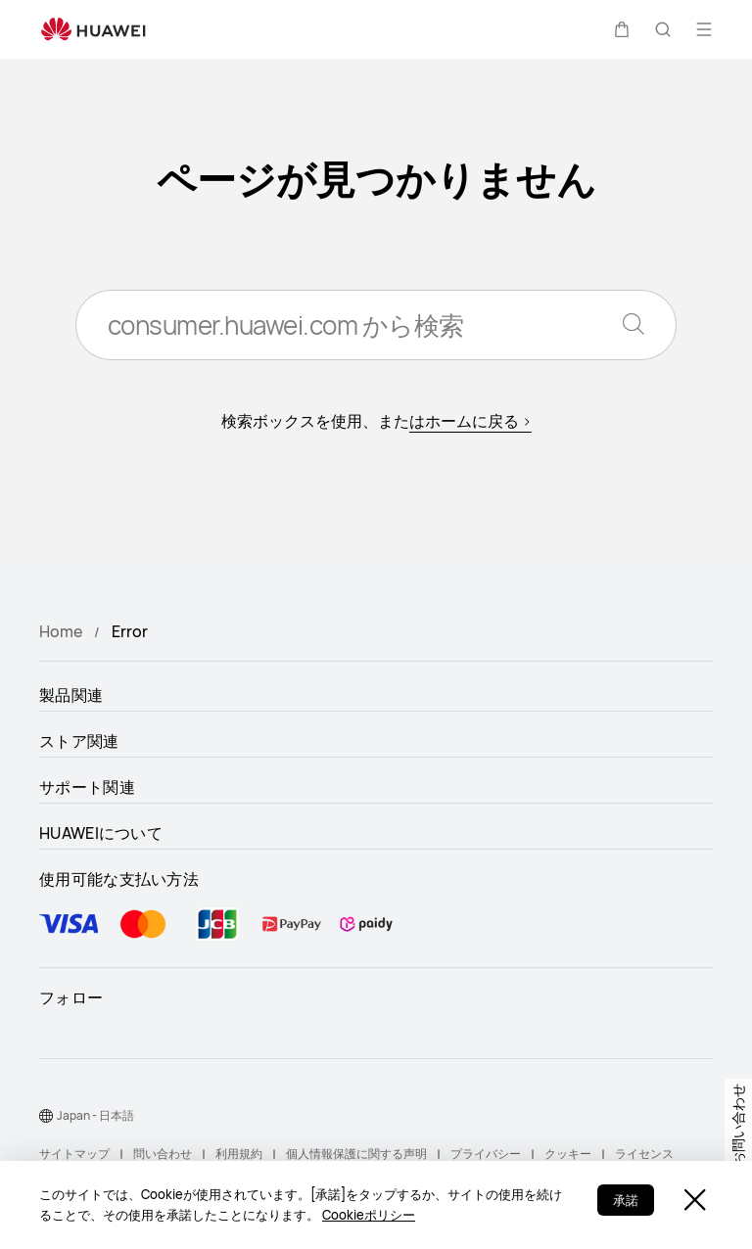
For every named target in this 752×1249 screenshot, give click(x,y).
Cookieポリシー (368, 1215)
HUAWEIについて (101, 833)
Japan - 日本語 (95, 1115)
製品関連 (71, 695)
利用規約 (238, 1153)
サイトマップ (74, 1153)
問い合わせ (162, 1153)
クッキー (567, 1153)
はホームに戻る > (470, 421)
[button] (622, 29)
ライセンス (644, 1153)
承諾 (625, 1200)
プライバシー (485, 1153)
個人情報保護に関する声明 (356, 1153)
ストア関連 (79, 741)
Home (60, 631)
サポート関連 (87, 787)
